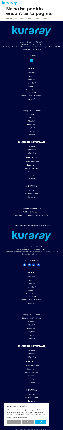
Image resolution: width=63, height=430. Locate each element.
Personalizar (14, 422)
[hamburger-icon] (54, 3)
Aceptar (40, 422)
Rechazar (28, 422)
